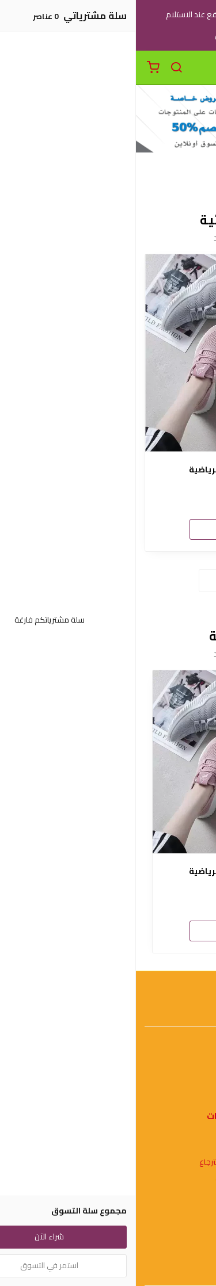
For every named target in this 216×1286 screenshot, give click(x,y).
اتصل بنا (108, 1073)
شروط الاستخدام (108, 1145)
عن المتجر (108, 1235)
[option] (108, 811)
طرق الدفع (108, 1251)
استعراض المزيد (108, 580)
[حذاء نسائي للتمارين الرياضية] (108, 353)
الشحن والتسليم (108, 1268)
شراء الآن (108, 528)
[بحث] (40, 68)
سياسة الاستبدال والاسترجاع (108, 1162)
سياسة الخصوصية (108, 1179)
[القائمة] (198, 68)
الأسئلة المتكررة (108, 1090)
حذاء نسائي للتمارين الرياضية (108, 470)
